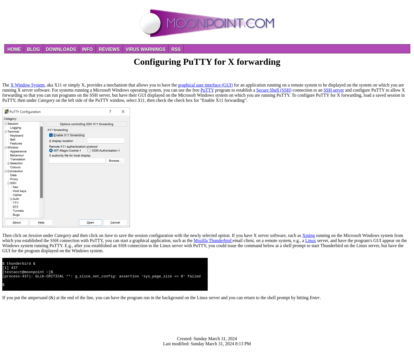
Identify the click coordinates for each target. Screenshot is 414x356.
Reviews (109, 49)
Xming (308, 235)
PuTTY (207, 90)
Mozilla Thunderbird (213, 240)
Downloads (61, 49)
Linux (310, 240)
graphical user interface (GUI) (205, 85)
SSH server (334, 90)
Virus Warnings (145, 49)
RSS (176, 49)
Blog (33, 49)
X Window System (27, 85)
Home (14, 49)
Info (87, 49)
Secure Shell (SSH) (273, 90)
